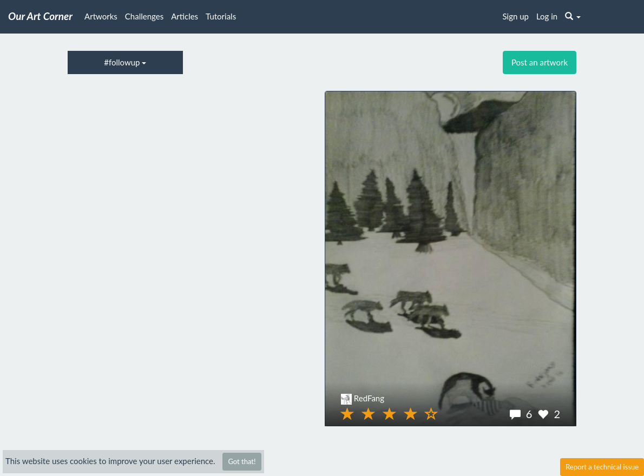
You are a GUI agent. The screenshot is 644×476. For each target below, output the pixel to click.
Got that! (241, 461)
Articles (184, 16)
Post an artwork (539, 62)
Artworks (100, 16)
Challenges (144, 16)
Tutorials (221, 16)
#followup (125, 62)
